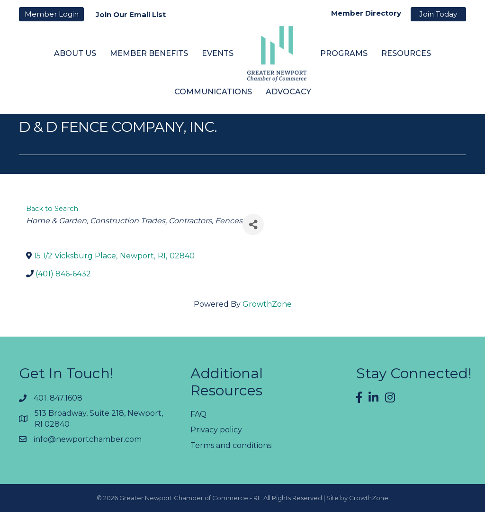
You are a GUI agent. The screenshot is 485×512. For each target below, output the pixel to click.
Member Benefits (149, 53)
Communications (213, 91)
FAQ (198, 414)
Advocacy (288, 91)
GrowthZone (267, 304)
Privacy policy (216, 429)
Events (218, 53)
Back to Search (52, 208)
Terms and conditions (230, 445)
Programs (344, 53)
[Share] (253, 224)
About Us (75, 53)
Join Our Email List (131, 14)
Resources (406, 53)
